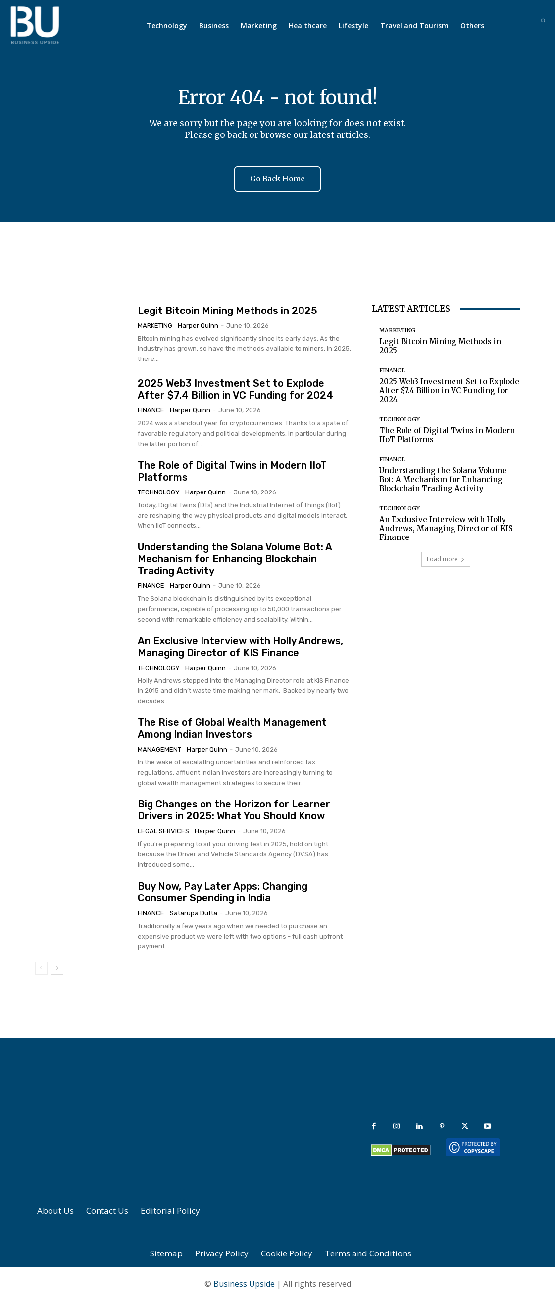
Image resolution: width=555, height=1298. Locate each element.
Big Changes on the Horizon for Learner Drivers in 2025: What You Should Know (234, 807)
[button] (543, 20)
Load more (446, 556)
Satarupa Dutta (193, 910)
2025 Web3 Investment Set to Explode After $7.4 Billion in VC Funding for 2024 (235, 387)
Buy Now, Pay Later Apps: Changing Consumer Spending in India (222, 889)
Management (159, 747)
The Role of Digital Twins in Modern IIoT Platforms (447, 432)
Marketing (155, 322)
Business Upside (244, 1281)
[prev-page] (41, 965)
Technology (159, 490)
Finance (151, 407)
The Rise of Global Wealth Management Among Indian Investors (232, 726)
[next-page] (57, 965)
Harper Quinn (198, 322)
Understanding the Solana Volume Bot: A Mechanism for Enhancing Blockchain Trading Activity (235, 556)
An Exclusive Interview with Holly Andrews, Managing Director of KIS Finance (240, 644)
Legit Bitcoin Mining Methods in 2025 (227, 307)
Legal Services (163, 828)
